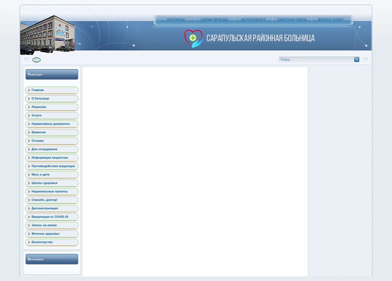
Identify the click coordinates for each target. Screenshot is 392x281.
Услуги (37, 115)
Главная (38, 90)
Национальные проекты (50, 191)
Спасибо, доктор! (44, 199)
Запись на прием (44, 225)
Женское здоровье (45, 233)
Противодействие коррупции (53, 166)
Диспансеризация (45, 208)
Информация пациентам (50, 157)
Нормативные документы (51, 123)
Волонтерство (42, 242)
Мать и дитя (41, 174)
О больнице (40, 98)
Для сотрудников (44, 149)
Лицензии (39, 106)
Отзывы (38, 140)
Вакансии (39, 132)
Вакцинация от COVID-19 (50, 216)
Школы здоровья (44, 183)
